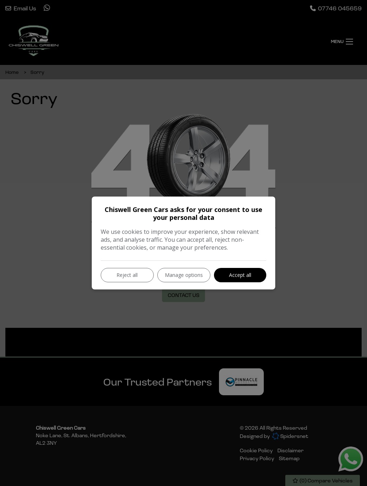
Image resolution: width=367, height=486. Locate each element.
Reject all (127, 275)
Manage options (184, 275)
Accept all (240, 275)
